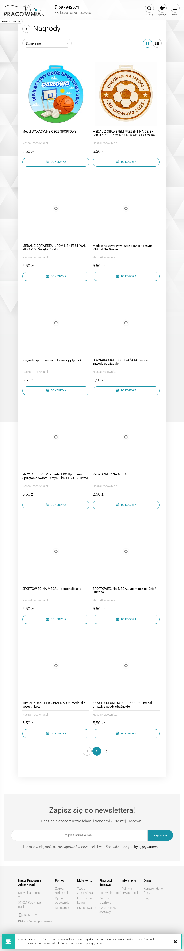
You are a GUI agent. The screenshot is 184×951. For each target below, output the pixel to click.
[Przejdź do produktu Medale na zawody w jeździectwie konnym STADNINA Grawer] (126, 208)
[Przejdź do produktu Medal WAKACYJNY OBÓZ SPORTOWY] (55, 94)
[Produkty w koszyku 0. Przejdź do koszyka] (162, 10)
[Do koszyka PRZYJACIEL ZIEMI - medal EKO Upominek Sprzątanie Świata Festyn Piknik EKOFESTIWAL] (55, 505)
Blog (147, 898)
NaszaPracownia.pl (35, 143)
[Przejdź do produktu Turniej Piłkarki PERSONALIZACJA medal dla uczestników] (55, 665)
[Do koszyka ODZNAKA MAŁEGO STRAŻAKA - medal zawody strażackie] (126, 390)
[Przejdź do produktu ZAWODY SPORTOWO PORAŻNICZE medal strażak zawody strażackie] (126, 665)
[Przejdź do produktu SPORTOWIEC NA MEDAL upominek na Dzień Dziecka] (126, 551)
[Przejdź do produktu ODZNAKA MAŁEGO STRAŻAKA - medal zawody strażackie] (126, 322)
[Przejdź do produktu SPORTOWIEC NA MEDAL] (126, 437)
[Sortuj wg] (47, 43)
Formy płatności (110, 892)
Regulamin (62, 907)
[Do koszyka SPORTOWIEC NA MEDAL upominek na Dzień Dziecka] (126, 619)
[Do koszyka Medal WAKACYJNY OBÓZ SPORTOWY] (55, 162)
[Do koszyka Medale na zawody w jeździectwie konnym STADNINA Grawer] (126, 276)
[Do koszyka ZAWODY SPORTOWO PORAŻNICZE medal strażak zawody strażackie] (126, 733)
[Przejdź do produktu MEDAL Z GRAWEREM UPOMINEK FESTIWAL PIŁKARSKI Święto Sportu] (55, 208)
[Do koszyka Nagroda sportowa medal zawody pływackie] (55, 390)
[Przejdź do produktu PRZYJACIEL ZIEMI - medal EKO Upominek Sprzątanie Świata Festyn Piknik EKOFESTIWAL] (55, 437)
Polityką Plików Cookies (111, 939)
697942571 (30, 915)
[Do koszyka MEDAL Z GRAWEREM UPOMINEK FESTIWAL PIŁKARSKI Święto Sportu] (55, 276)
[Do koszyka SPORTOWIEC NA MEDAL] (126, 505)
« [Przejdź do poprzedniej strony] (77, 751)
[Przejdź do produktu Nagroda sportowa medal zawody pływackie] (55, 322)
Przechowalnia (87, 907)
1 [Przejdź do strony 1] (87, 751)
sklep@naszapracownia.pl (32, 921)
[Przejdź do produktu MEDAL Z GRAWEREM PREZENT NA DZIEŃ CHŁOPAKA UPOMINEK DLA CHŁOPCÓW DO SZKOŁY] (126, 94)
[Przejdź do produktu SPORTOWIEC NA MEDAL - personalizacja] (55, 551)
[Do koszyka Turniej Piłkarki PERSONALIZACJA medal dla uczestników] (55, 733)
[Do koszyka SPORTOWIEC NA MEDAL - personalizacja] (55, 619)
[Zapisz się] (160, 835)
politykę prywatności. (145, 847)
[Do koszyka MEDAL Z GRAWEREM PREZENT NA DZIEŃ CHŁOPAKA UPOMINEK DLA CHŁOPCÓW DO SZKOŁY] (126, 162)
